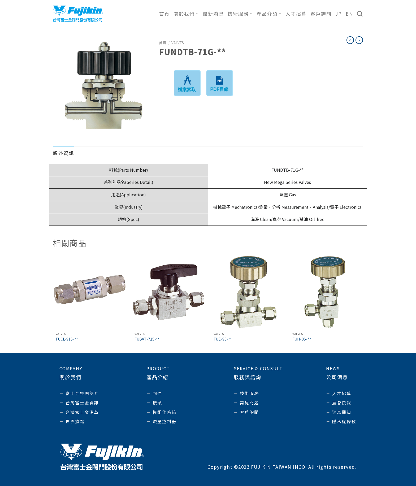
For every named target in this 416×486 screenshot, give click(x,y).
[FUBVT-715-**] (168, 292)
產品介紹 (269, 13)
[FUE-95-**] (247, 292)
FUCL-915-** (67, 339)
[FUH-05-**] (326, 292)
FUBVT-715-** (147, 339)
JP (338, 13)
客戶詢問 (321, 13)
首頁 (164, 13)
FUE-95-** (223, 339)
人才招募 (296, 13)
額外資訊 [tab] (63, 152)
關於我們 (186, 13)
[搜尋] (360, 14)
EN (349, 13)
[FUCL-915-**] (90, 292)
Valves (177, 42)
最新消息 (213, 13)
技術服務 (240, 13)
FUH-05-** (301, 339)
